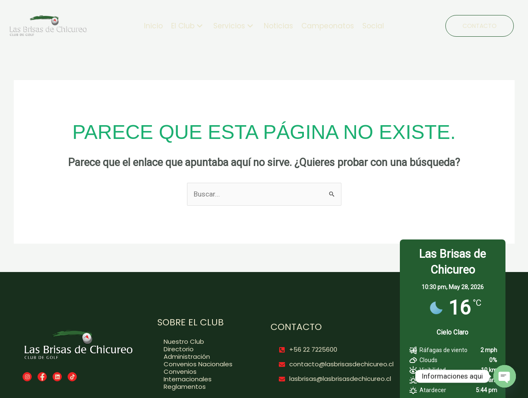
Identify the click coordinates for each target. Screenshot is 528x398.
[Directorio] (202, 349)
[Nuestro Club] (202, 341)
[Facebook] (42, 376)
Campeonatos (327, 26)
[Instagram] (27, 376)
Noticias (278, 26)
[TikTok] (72, 376)
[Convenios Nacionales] (202, 364)
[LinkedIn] (57, 376)
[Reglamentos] (202, 386)
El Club (187, 26)
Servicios (233, 26)
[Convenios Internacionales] (202, 375)
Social (373, 26)
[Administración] (202, 356)
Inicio (153, 26)
